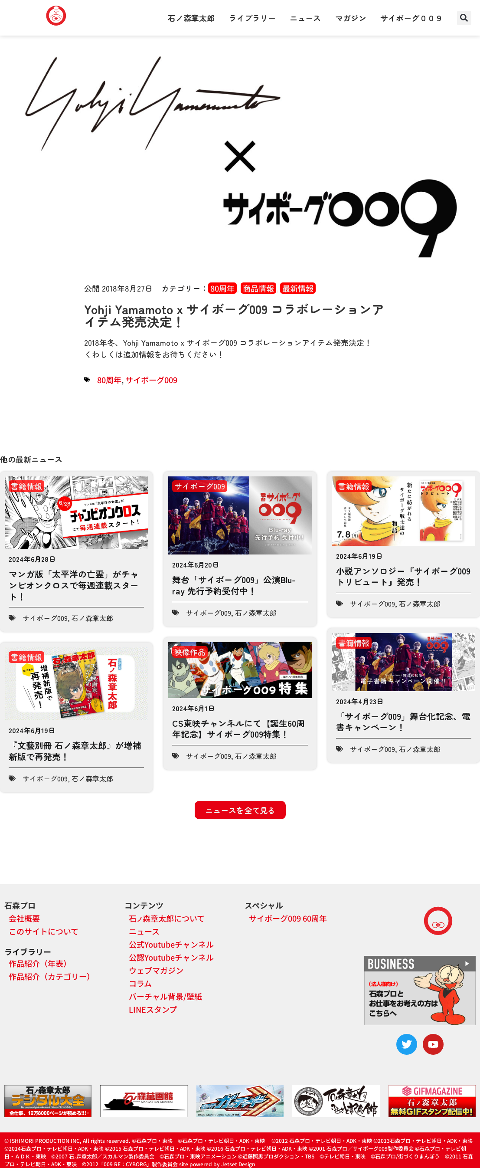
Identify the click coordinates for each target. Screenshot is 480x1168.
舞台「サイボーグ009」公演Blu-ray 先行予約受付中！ (234, 585)
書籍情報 (26, 486)
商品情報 (258, 288)
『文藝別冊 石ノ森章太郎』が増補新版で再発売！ (75, 751)
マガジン (350, 17)
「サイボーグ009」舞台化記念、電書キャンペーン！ (403, 722)
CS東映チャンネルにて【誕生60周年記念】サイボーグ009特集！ (238, 729)
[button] (464, 18)
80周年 (222, 288)
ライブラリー (252, 17)
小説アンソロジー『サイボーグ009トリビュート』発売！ (403, 576)
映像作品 (190, 651)
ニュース (305, 17)
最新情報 (297, 288)
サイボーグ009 (151, 379)
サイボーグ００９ (411, 17)
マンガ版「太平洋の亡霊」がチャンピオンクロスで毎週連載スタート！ (74, 585)
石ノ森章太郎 (191, 17)
